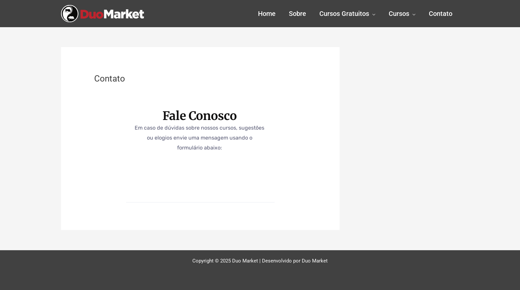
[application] (372, 13)
